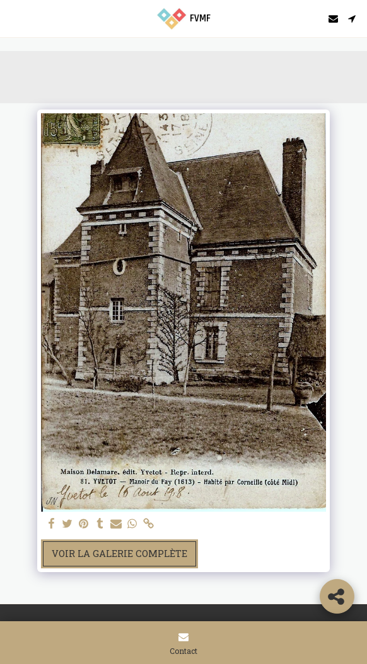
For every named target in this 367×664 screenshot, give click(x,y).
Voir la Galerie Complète (119, 554)
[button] (14, 18)
